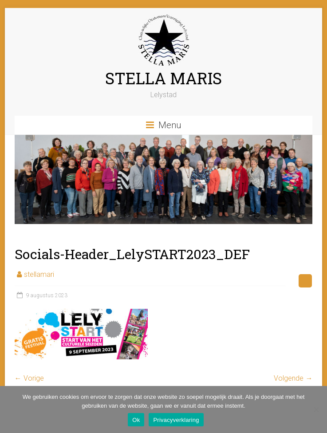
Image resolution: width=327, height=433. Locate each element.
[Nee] (315, 409)
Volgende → (293, 378)
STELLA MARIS (163, 78)
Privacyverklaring (176, 420)
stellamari (39, 274)
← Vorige (29, 378)
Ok (136, 420)
